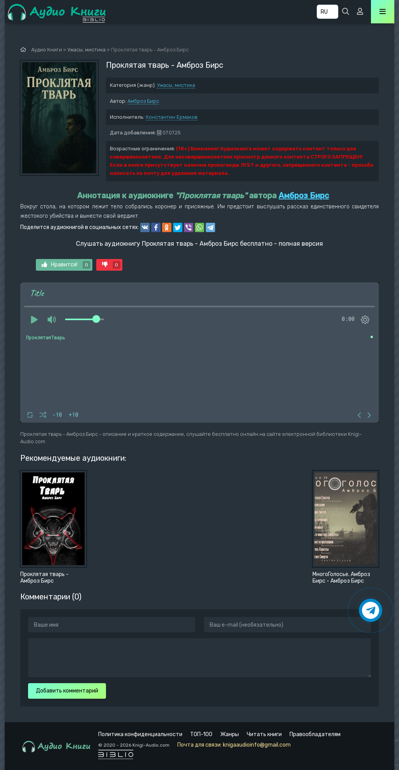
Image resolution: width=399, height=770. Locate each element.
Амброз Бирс (143, 101)
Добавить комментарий (67, 690)
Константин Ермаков (172, 117)
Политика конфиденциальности (140, 734)
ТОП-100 (201, 734)
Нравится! (66, 265)
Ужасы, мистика (176, 85)
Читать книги (264, 734)
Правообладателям (315, 734)
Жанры (229, 734)
